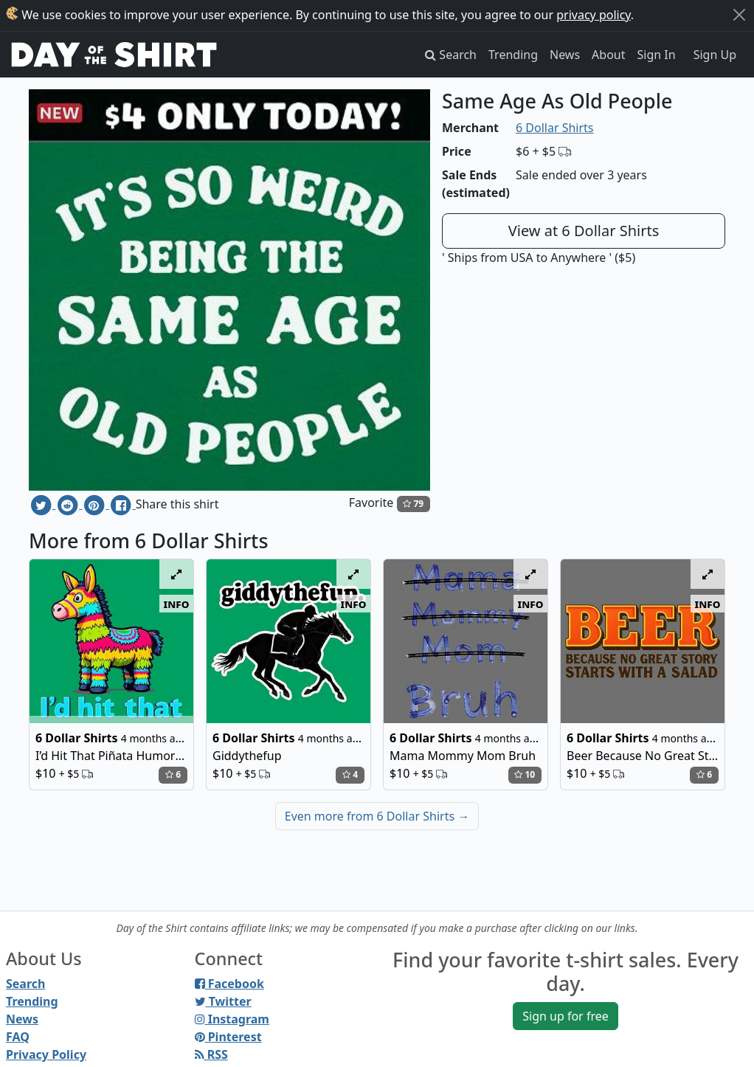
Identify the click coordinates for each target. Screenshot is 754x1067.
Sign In (656, 54)
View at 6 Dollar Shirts (584, 231)
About (608, 54)
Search (25, 984)
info (177, 603)
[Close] (739, 15)
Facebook (229, 984)
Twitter (223, 1001)
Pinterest (228, 1037)
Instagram (232, 1019)
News (565, 54)
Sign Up (715, 54)
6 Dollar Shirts (555, 128)
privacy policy (593, 15)
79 (413, 503)
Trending (513, 54)
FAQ (18, 1037)
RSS (211, 1054)
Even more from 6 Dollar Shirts (377, 816)
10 (524, 774)
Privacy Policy (46, 1054)
